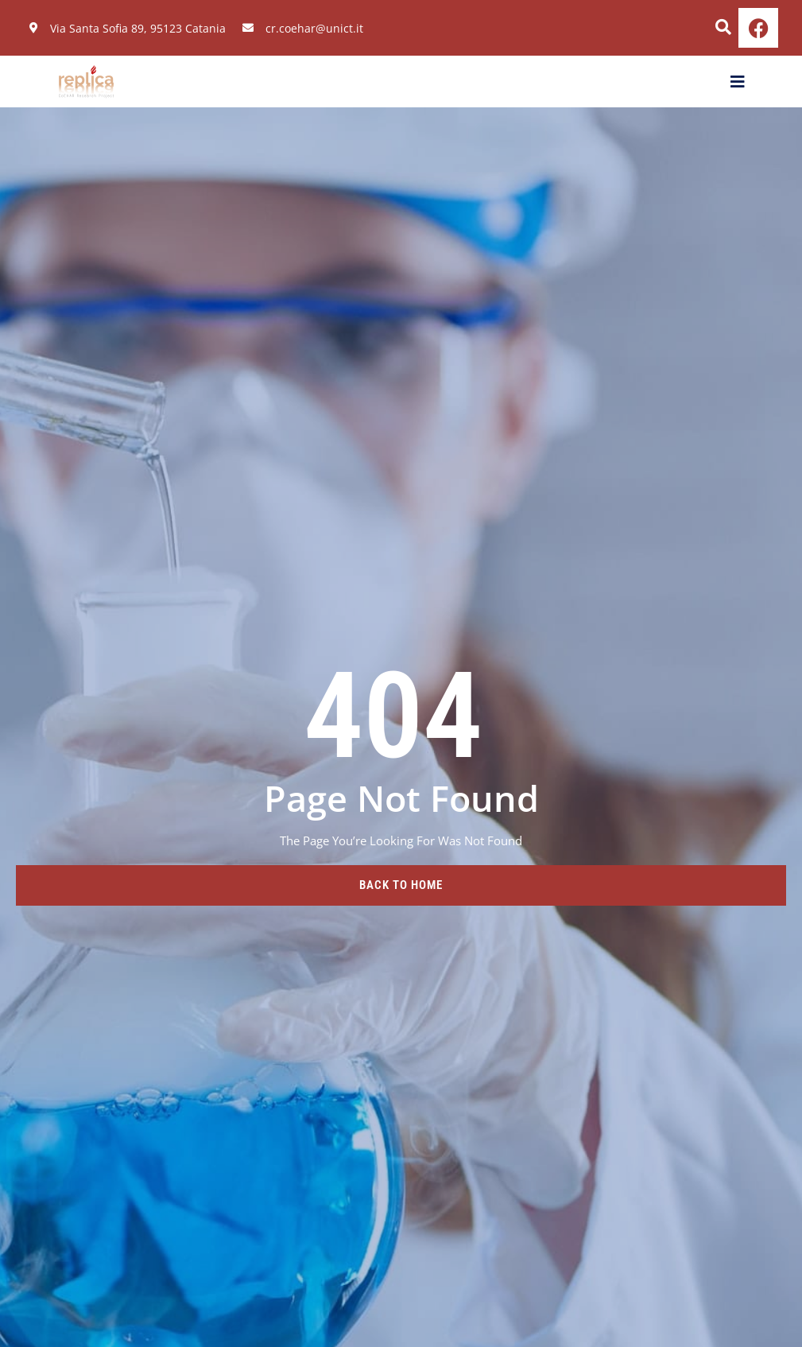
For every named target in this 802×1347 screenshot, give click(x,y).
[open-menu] (738, 82)
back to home (401, 885)
